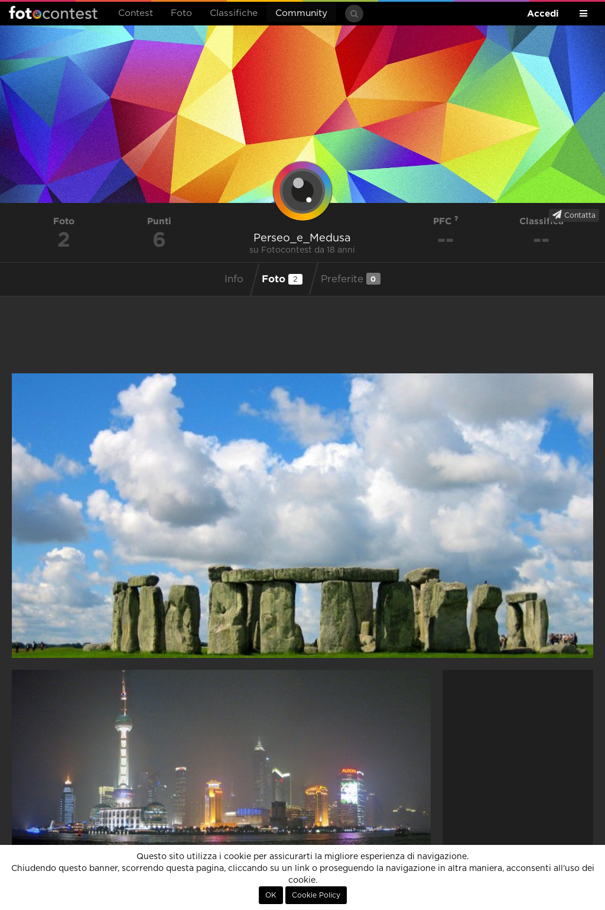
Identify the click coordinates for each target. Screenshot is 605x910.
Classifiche (234, 13)
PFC (445, 221)
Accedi (543, 13)
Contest (135, 13)
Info (234, 279)
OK (271, 895)
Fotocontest (53, 12)
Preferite (350, 279)
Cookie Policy (316, 895)
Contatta (574, 215)
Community (301, 13)
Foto (181, 13)
